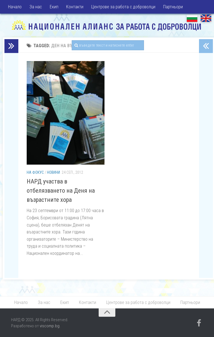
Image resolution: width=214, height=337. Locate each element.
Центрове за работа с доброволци (123, 6)
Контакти (74, 6)
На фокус (35, 172)
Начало (15, 6)
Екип (54, 6)
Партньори (173, 6)
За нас (35, 6)
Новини (53, 172)
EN (206, 18)
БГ (192, 18)
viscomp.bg (49, 325)
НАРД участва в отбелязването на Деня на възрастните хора (61, 190)
